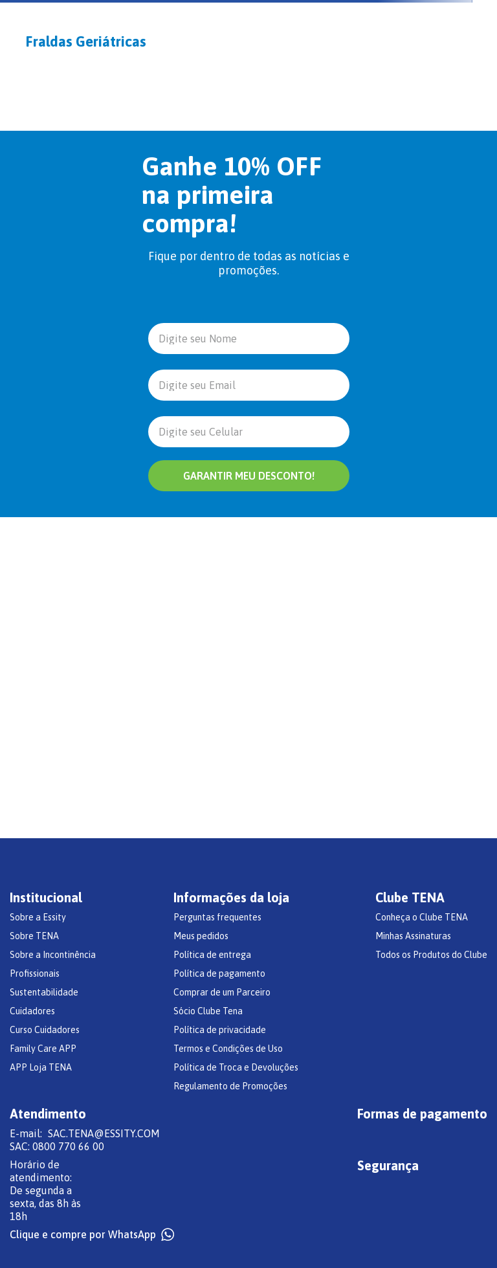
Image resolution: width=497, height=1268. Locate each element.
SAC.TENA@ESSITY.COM (104, 1133)
